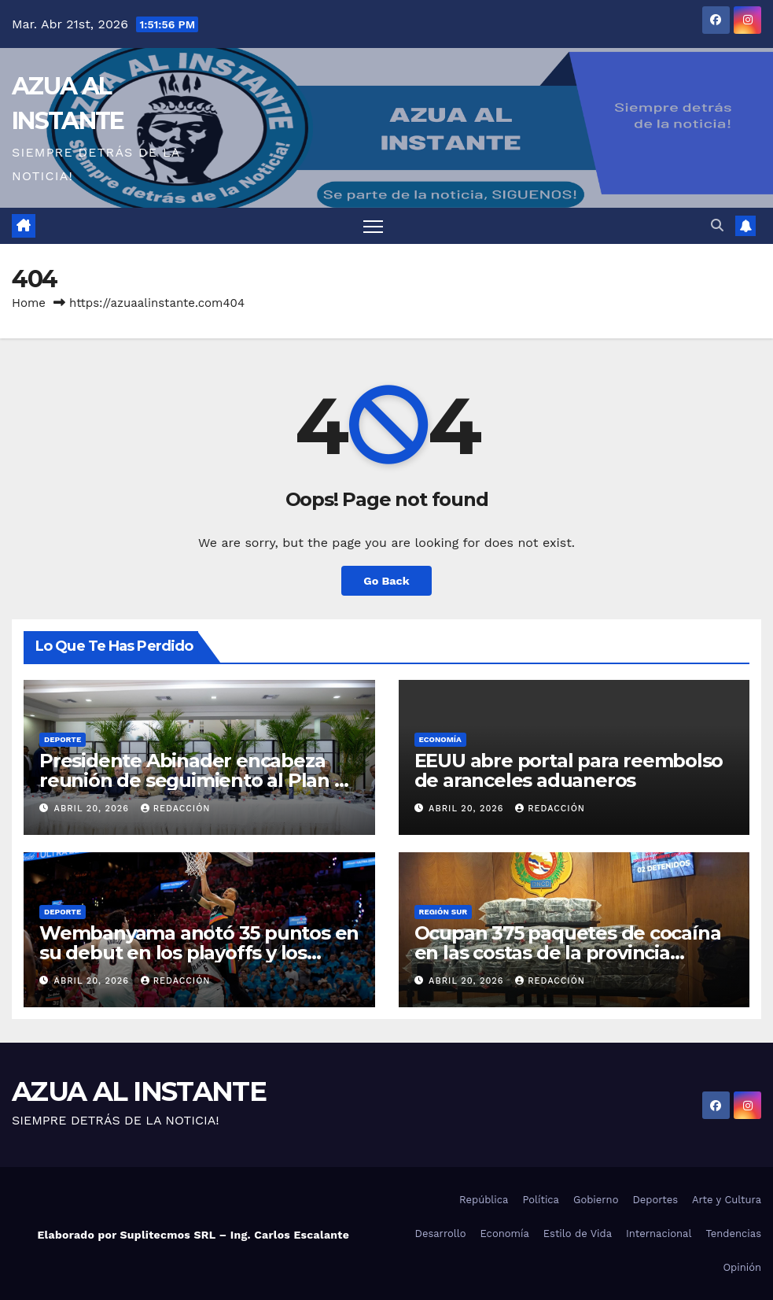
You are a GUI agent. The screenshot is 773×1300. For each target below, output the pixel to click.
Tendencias (733, 1233)
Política (540, 1200)
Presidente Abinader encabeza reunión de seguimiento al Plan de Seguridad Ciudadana (198, 780)
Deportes (655, 1200)
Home (29, 303)
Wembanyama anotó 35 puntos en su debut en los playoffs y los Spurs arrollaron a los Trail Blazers (199, 952)
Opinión (742, 1267)
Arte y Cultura (726, 1200)
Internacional (658, 1233)
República (483, 1200)
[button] (717, 225)
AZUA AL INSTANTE (139, 1091)
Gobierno (595, 1200)
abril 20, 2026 (93, 808)
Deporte (62, 739)
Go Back (386, 580)
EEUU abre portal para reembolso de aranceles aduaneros (568, 770)
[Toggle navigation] (373, 226)
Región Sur (443, 911)
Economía (440, 739)
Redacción (176, 808)
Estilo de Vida (577, 1233)
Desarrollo (440, 1233)
